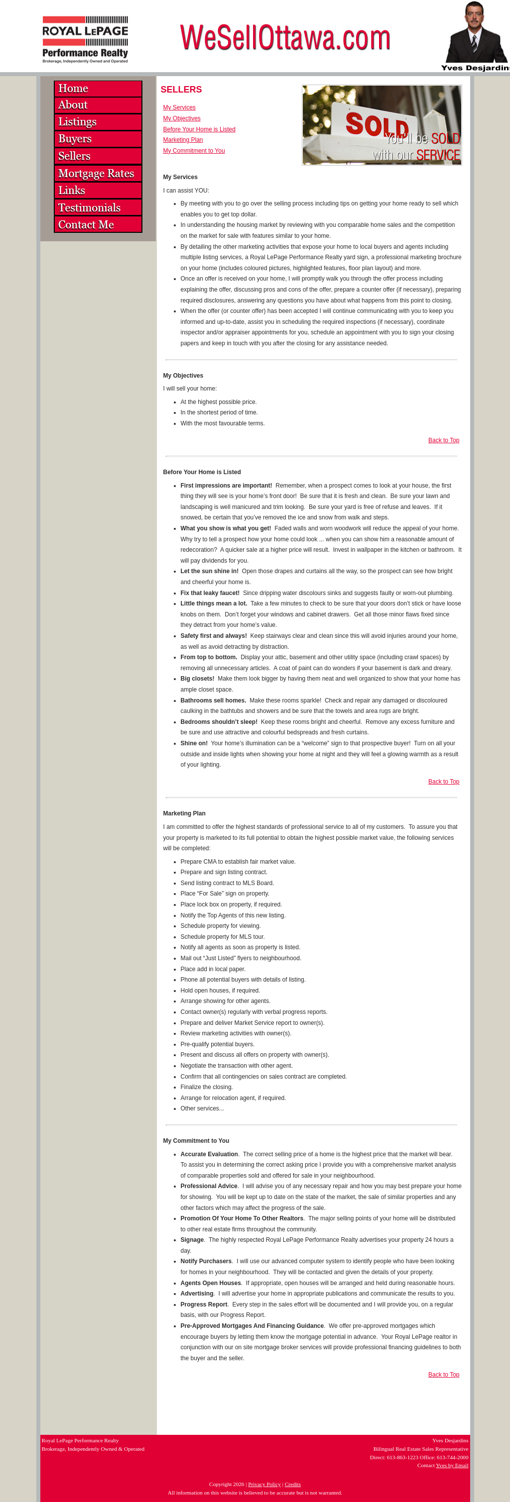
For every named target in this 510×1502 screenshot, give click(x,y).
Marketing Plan (183, 139)
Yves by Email (452, 1465)
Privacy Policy (264, 1484)
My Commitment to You (194, 150)
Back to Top (443, 440)
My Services (179, 107)
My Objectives (182, 118)
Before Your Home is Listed (199, 129)
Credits (293, 1484)
